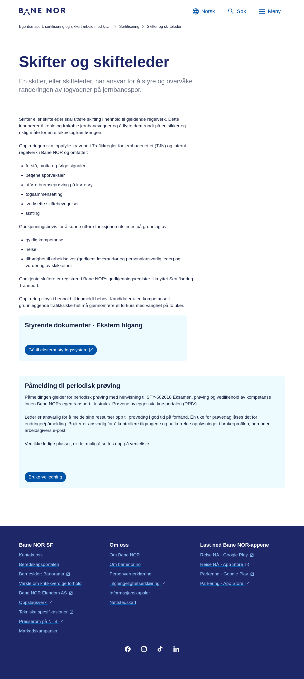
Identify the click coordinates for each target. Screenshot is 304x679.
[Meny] (269, 11)
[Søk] (236, 11)
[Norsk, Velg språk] (203, 11)
